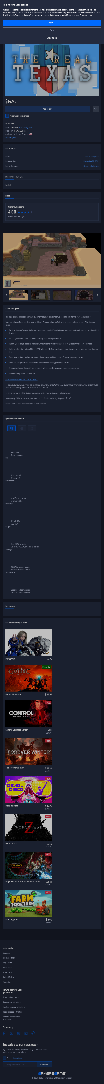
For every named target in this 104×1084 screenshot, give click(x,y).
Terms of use (8, 967)
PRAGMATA (10, 658)
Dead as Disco (11, 805)
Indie (92, 156)
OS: (6, 457)
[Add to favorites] (96, 109)
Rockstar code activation (12, 1012)
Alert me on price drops (19, 116)
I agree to (14, 1058)
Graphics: (9, 526)
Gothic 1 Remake (13, 694)
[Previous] (6, 295)
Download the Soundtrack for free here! (21, 379)
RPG (97, 156)
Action (87, 156)
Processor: (9, 480)
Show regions (10, 137)
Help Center (7, 962)
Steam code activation (12, 1002)
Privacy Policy (8, 972)
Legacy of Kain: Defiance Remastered (22, 881)
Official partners (9, 958)
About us (6, 953)
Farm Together (12, 919)
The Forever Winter (14, 767)
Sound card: (10, 572)
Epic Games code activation (14, 1007)
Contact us (7, 982)
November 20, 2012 (91, 161)
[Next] (97, 295)
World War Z (11, 843)
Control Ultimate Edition (16, 729)
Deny (52, 30)
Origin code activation (11, 997)
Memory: (9, 503)
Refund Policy (8, 977)
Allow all (52, 22)
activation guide (25, 127)
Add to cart (48, 109)
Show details (52, 38)
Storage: (8, 549)
